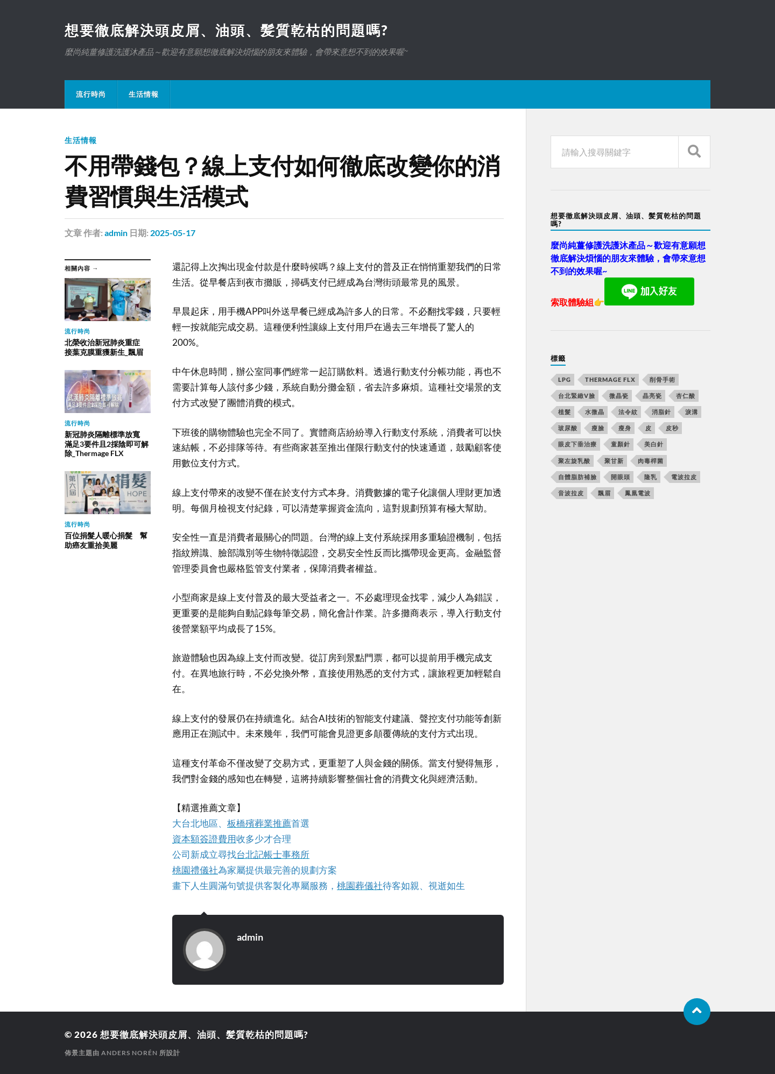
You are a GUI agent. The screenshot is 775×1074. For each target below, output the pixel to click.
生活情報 (144, 94)
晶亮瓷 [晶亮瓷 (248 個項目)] (652, 395)
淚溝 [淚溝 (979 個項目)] (691, 411)
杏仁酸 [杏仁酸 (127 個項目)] (685, 395)
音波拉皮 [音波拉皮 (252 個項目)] (571, 492)
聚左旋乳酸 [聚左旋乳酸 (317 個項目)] (574, 460)
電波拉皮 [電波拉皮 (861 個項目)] (684, 476)
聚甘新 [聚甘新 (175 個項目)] (614, 460)
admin (116, 232)
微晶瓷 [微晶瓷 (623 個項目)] (619, 395)
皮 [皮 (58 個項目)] (648, 427)
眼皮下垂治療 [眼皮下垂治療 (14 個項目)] (577, 443)
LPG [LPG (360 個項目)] (564, 379)
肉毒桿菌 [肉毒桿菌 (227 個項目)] (651, 460)
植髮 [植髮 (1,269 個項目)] (564, 411)
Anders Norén (129, 1053)
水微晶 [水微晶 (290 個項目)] (594, 411)
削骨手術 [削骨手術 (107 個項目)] (662, 379)
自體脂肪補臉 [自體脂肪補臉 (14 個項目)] (577, 476)
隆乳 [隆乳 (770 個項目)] (650, 476)
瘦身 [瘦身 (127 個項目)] (624, 427)
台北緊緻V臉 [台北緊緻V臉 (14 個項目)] (576, 395)
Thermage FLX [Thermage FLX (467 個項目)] (610, 379)
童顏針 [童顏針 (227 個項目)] (620, 443)
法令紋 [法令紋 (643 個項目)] (628, 411)
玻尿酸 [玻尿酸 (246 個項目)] (567, 427)
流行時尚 (91, 94)
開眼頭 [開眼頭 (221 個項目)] (620, 476)
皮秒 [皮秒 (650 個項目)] (672, 427)
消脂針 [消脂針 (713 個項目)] (661, 411)
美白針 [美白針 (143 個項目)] (654, 443)
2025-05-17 (172, 232)
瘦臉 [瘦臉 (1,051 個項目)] (597, 427)
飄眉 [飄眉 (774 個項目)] (604, 492)
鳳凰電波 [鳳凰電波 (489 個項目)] (638, 492)
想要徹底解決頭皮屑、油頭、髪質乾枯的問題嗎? (226, 30)
